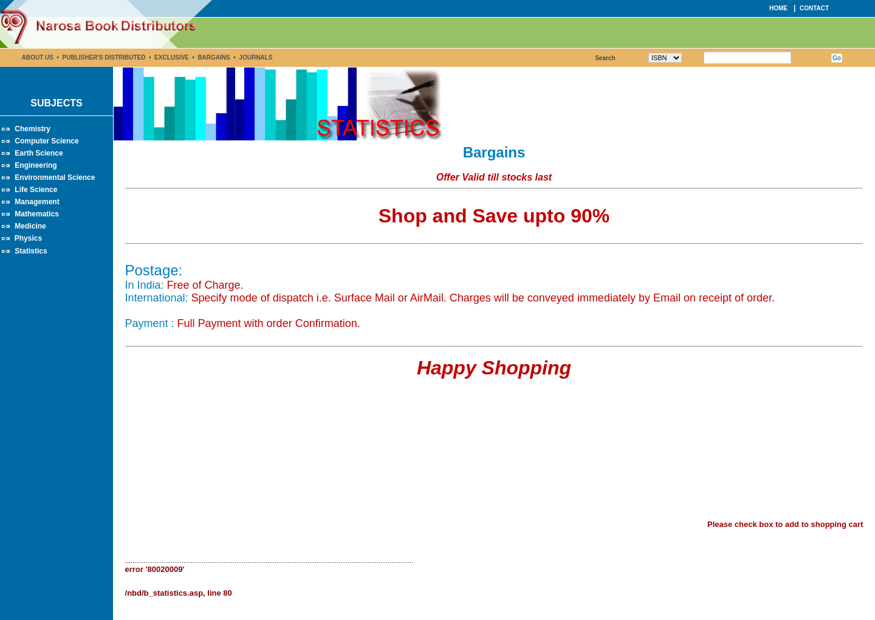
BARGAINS (214, 57)
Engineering (36, 165)
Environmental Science (55, 177)
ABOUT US (37, 57)
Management (37, 202)
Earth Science (39, 153)
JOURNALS (255, 57)
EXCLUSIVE (171, 57)
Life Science (36, 189)
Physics (28, 238)
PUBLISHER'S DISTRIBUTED (104, 57)
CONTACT (814, 8)
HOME (778, 8)
